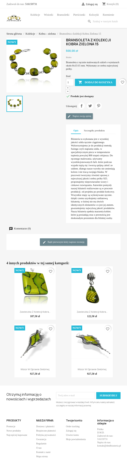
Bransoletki (63, 14)
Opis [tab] (75, 130)
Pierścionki (79, 14)
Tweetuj (90, 106)
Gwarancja (41, 439)
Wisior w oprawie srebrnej (35, 369)
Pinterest (98, 106)
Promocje (10, 426)
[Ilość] (70, 82)
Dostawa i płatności (45, 426)
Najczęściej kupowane (16, 435)
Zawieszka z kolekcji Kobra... (35, 311)
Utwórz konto (72, 435)
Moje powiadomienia (76, 439)
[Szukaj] (103, 21)
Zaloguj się (71, 431)
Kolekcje (35, 14)
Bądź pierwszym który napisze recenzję (64, 242)
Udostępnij (81, 106)
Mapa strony (42, 456)
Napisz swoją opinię (79, 116)
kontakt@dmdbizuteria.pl (109, 446)
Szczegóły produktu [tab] (94, 130)
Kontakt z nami (43, 452)
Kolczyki (94, 14)
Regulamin (41, 443)
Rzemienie (108, 14)
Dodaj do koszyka (95, 82)
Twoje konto (74, 420)
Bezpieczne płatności (46, 431)
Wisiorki (48, 14)
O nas (39, 448)
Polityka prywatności (46, 435)
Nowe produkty (13, 431)
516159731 (31, 4)
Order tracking (73, 426)
